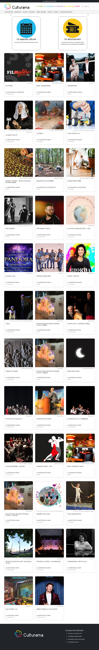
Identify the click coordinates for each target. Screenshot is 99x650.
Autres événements (66, 12)
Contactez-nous (73, 642)
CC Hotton (49, 6)
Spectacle (18, 12)
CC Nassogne (69, 6)
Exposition (32, 12)
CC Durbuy (40, 6)
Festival (56, 12)
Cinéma (49, 12)
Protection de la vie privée (76, 639)
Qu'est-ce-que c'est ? (75, 633)
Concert (25, 12)
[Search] (89, 6)
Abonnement (9, 12)
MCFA (78, 6)
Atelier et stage (41, 12)
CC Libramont (59, 6)
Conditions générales (75, 636)
